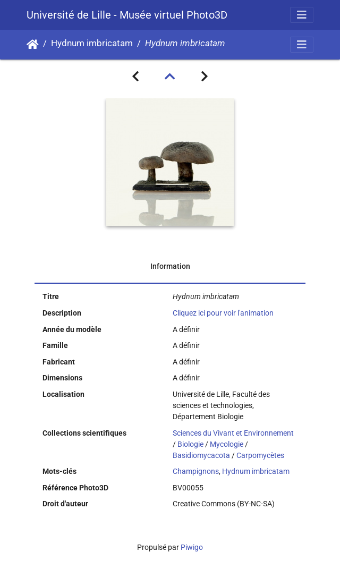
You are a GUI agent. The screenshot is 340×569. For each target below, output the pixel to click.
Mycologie (226, 444)
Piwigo (192, 547)
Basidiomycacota (201, 455)
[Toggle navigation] (301, 15)
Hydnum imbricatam (92, 43)
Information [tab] (170, 266)
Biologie (190, 444)
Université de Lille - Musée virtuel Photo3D (127, 15)
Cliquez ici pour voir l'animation (223, 313)
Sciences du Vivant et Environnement (233, 433)
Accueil (33, 45)
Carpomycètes (260, 455)
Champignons (196, 471)
